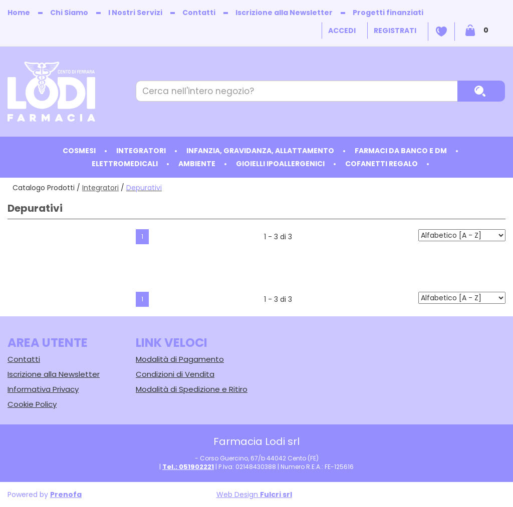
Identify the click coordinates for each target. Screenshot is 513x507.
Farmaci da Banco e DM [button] (401, 151)
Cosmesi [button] (79, 151)
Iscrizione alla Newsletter (284, 13)
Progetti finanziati (388, 13)
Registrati (395, 31)
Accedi (342, 31)
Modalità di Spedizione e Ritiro (191, 389)
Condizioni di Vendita (175, 374)
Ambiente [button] (196, 164)
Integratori (100, 188)
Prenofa (66, 494)
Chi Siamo (69, 13)
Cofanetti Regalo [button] (381, 164)
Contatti (198, 13)
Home (19, 13)
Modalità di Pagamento (180, 359)
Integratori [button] (141, 151)
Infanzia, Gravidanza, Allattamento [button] (260, 151)
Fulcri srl (276, 494)
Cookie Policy (32, 404)
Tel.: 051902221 (188, 466)
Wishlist (441, 31)
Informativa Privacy (43, 389)
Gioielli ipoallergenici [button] (280, 164)
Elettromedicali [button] (125, 164)
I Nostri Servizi (135, 13)
